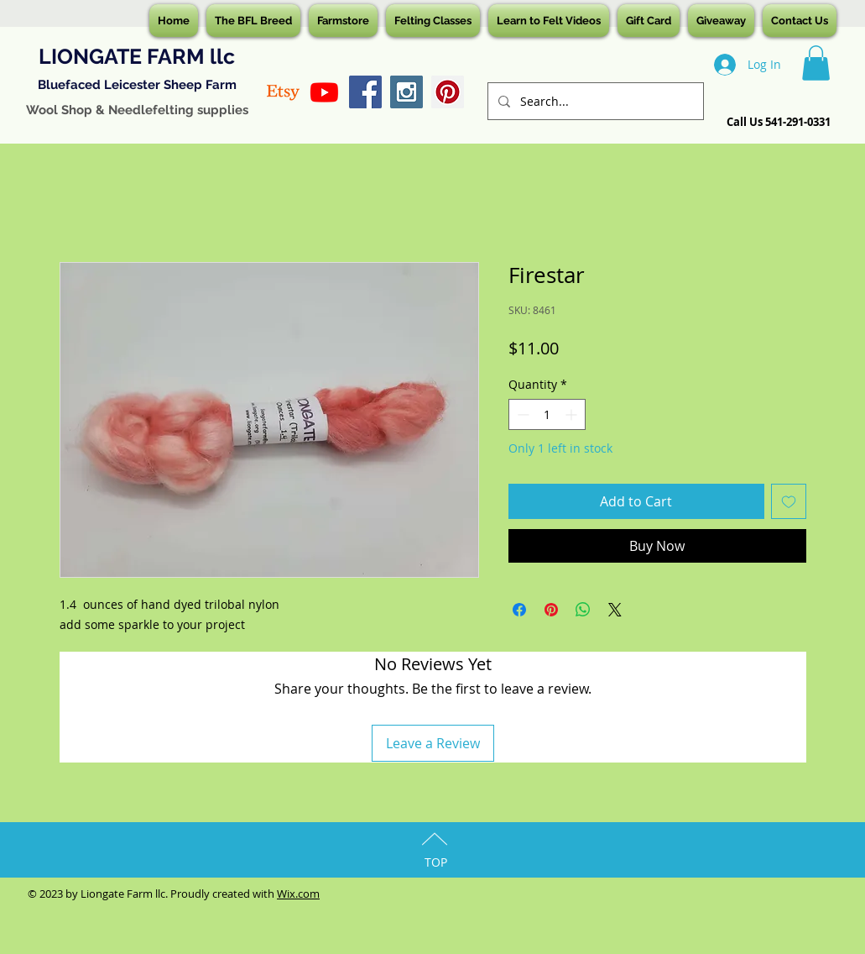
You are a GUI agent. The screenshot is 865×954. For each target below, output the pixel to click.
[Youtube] (324, 92)
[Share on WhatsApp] (583, 610)
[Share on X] (615, 610)
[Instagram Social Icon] (406, 92)
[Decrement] (521, 414)
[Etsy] (283, 92)
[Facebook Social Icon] (365, 92)
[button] (816, 63)
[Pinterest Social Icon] (447, 92)
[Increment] (572, 414)
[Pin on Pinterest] (551, 610)
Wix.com (298, 893)
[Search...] (594, 101)
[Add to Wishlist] (788, 501)
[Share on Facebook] (519, 610)
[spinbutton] (547, 414)
